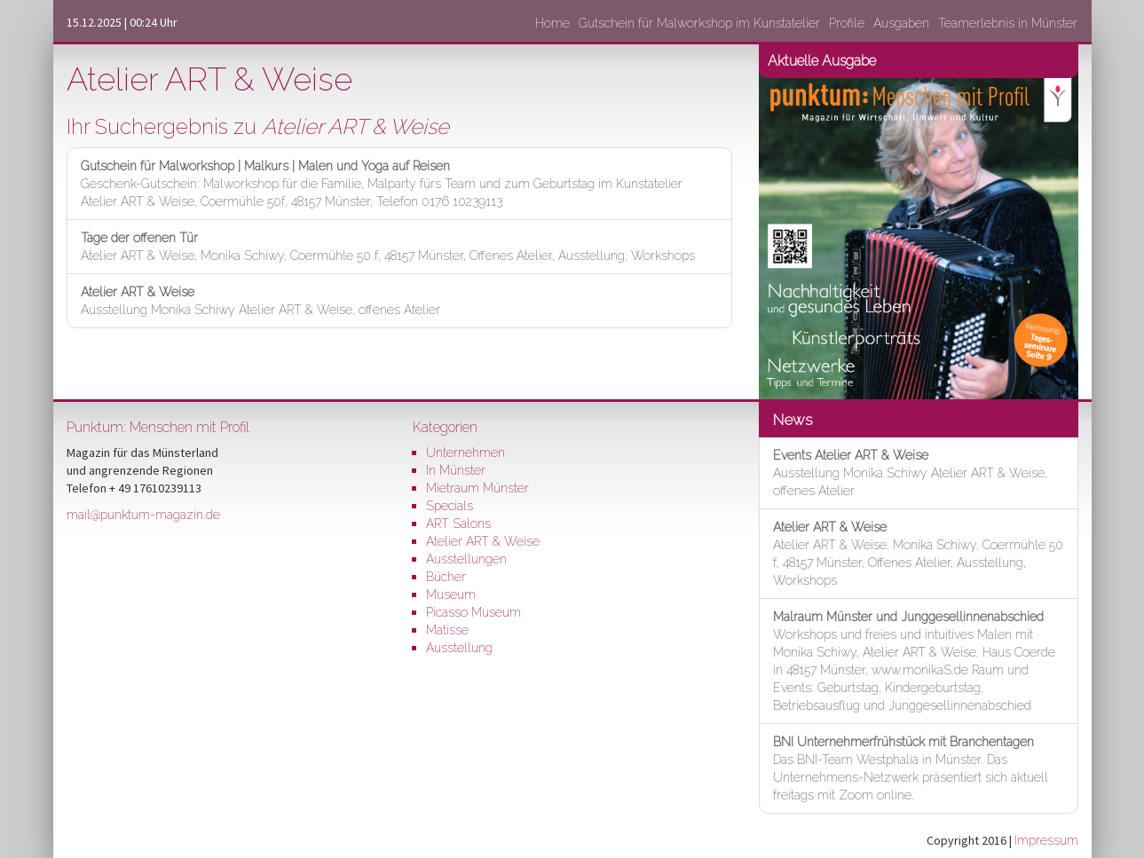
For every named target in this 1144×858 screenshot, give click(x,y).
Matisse (447, 630)
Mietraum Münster (477, 488)
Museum (451, 594)
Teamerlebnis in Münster (1007, 23)
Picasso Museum (473, 612)
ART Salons (458, 523)
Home (552, 23)
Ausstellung (459, 648)
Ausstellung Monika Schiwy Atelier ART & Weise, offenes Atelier (260, 301)
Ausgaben (901, 23)
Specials (449, 506)
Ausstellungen (466, 559)
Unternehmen (465, 452)
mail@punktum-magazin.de (143, 515)
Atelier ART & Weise (483, 541)
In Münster (455, 470)
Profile (846, 23)
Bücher (446, 577)
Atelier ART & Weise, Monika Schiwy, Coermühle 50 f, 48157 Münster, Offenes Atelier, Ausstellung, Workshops (388, 247)
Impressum (1046, 840)
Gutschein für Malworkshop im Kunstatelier (699, 23)
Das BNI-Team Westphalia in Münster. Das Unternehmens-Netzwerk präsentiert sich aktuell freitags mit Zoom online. (910, 768)
